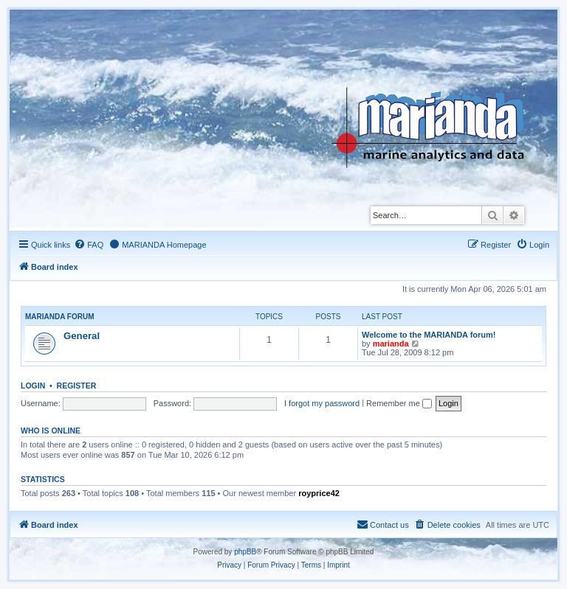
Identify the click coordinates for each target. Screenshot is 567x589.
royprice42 (319, 493)
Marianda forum (59, 317)
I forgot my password (322, 403)
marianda (391, 343)
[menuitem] (88, 245)
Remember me (399, 403)
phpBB (245, 552)
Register (77, 385)
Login (33, 385)
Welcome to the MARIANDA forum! (429, 334)
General (81, 335)
